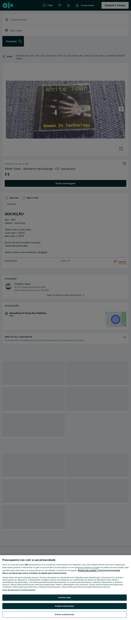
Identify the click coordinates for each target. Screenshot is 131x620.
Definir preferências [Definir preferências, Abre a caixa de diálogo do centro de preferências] (64, 614)
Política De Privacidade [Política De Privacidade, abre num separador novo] (109, 570)
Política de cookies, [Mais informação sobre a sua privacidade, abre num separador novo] (87, 570)
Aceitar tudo (64, 597)
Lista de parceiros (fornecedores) (18, 590)
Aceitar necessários (64, 606)
